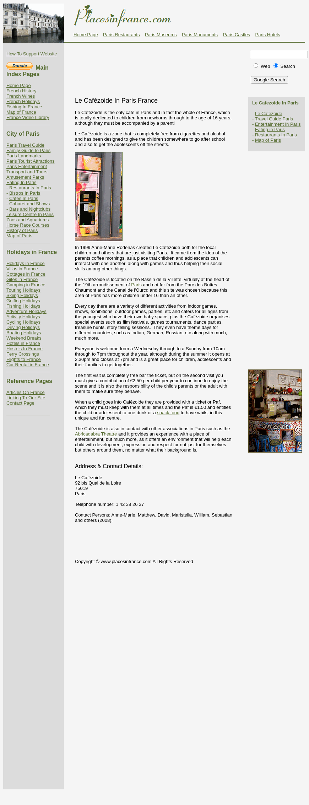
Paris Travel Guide (25, 145)
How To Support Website (31, 53)
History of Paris (22, 230)
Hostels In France (24, 348)
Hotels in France (23, 343)
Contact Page (20, 403)
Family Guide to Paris (28, 150)
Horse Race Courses (27, 225)
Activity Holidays (23, 316)
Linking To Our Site (25, 397)
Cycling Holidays (23, 322)
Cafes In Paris (23, 198)
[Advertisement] (157, 60)
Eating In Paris (21, 182)
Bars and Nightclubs (29, 209)
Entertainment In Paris (278, 124)
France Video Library (27, 117)
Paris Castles (236, 34)
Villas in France (22, 268)
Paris (136, 284)
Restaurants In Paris (30, 187)
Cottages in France (25, 274)
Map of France (21, 112)
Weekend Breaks (24, 338)
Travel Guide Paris (274, 118)
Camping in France (25, 284)
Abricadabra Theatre (96, 434)
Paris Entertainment (26, 166)
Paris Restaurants (121, 34)
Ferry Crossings (22, 354)
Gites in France (22, 279)
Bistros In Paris (24, 193)
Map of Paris (19, 235)
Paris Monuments (200, 34)
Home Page (86, 34)
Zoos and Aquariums (27, 219)
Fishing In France (24, 106)
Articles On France (25, 392)
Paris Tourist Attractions (30, 161)
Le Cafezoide (268, 113)
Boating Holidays (23, 332)
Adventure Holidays (26, 311)
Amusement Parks (25, 177)
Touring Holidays (23, 290)
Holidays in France (25, 263)
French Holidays (23, 101)
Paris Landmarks (23, 155)
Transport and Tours (27, 171)
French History (21, 90)
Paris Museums (161, 34)
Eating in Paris (270, 129)
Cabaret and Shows (29, 203)
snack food (168, 412)
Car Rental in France (27, 364)
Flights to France (23, 359)
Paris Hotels (267, 34)
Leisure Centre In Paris (30, 214)
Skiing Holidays (22, 295)
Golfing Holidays (23, 300)
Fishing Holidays (23, 306)
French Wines (20, 96)
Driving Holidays (23, 327)
